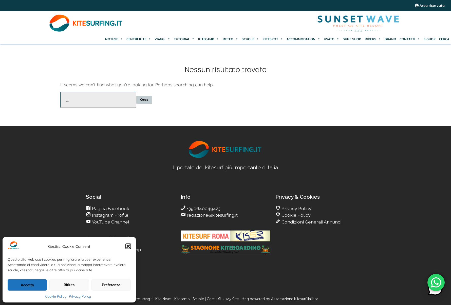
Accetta (27, 285)
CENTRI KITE (138, 39)
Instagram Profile (109, 215)
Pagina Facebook (110, 208)
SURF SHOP (352, 39)
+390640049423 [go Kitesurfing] (203, 208)
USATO (331, 39)
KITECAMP (208, 39)
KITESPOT (272, 39)
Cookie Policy (55, 296)
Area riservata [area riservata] (430, 5)
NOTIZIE (114, 39)
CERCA (444, 39)
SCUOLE (250, 39)
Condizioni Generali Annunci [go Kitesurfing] (310, 222)
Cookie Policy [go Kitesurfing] (295, 215)
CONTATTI (410, 39)
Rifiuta (69, 285)
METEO (230, 39)
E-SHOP (430, 39)
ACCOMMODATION (303, 39)
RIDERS (373, 39)
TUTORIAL (184, 39)
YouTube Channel (110, 222)
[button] (128, 246)
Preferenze (111, 285)
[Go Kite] (86, 31)
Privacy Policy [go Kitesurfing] (295, 208)
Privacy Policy (80, 296)
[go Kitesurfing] (225, 157)
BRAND (390, 39)
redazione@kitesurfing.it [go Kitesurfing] (212, 215)
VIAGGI (162, 39)
